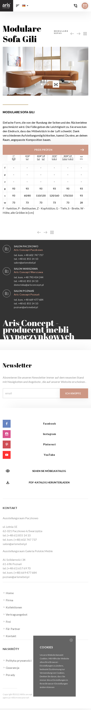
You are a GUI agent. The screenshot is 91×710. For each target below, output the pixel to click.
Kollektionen (12, 607)
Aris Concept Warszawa (28, 272)
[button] (25, 6)
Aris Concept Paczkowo (28, 249)
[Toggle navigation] (17, 6)
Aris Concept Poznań (26, 294)
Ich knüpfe (73, 393)
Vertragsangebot (15, 614)
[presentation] (35, 84)
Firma (8, 600)
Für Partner (11, 629)
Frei (7, 621)
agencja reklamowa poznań (16, 697)
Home (8, 593)
